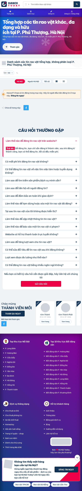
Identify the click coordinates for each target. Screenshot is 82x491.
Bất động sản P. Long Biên (57, 378)
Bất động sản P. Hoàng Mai (57, 351)
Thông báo (50, 415)
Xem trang (45, 321)
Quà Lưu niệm (11, 438)
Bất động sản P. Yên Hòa (56, 369)
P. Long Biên (10, 348)
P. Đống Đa (10, 366)
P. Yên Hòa (9, 371)
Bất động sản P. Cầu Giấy (57, 356)
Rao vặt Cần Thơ (60, 484)
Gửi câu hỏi (41, 283)
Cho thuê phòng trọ (13, 415)
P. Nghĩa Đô (10, 362)
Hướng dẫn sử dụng (54, 429)
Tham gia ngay (13, 313)
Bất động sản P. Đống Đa (56, 365)
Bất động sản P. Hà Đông (56, 374)
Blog (48, 424)
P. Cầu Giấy (10, 357)
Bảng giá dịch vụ (53, 419)
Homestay (9, 424)
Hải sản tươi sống (12, 429)
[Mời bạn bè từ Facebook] (3, 323)
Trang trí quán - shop (14, 433)
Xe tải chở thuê (11, 419)
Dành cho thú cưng (13, 442)
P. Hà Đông (10, 380)
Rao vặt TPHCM (22, 484)
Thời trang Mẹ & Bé (13, 447)
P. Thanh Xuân (11, 389)
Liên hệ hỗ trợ (52, 433)
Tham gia (14, 46)
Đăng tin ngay (66, 469)
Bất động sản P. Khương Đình (58, 392)
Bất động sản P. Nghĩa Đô (57, 360)
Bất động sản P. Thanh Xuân (58, 388)
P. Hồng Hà (10, 384)
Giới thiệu (50, 410)
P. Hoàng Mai (11, 352)
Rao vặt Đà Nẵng (40, 484)
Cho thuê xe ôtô (12, 410)
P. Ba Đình (9, 375)
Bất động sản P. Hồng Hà (56, 383)
